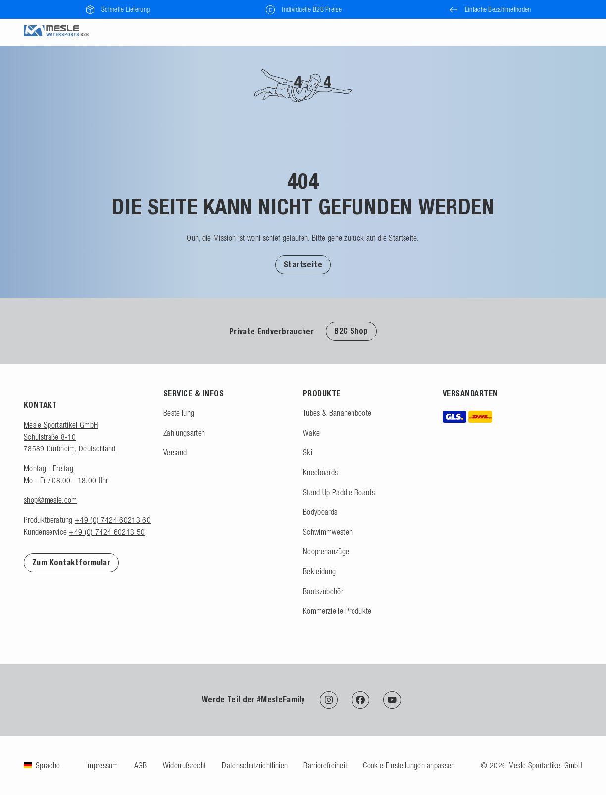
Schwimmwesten (328, 531)
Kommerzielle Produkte (337, 610)
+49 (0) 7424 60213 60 (113, 519)
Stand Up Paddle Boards (339, 492)
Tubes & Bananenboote (337, 412)
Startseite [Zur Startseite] (303, 264)
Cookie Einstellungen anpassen (408, 765)
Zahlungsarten (184, 432)
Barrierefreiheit (325, 765)
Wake (311, 432)
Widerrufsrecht (184, 765)
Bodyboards (320, 511)
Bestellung (178, 412)
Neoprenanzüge (326, 551)
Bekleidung (319, 571)
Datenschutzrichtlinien (255, 765)
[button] (303, 264)
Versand (175, 452)
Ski (307, 452)
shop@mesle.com (50, 500)
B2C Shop (351, 331)
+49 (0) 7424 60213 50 (107, 531)
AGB (140, 765)
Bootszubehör (323, 591)
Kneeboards (320, 472)
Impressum (102, 765)
